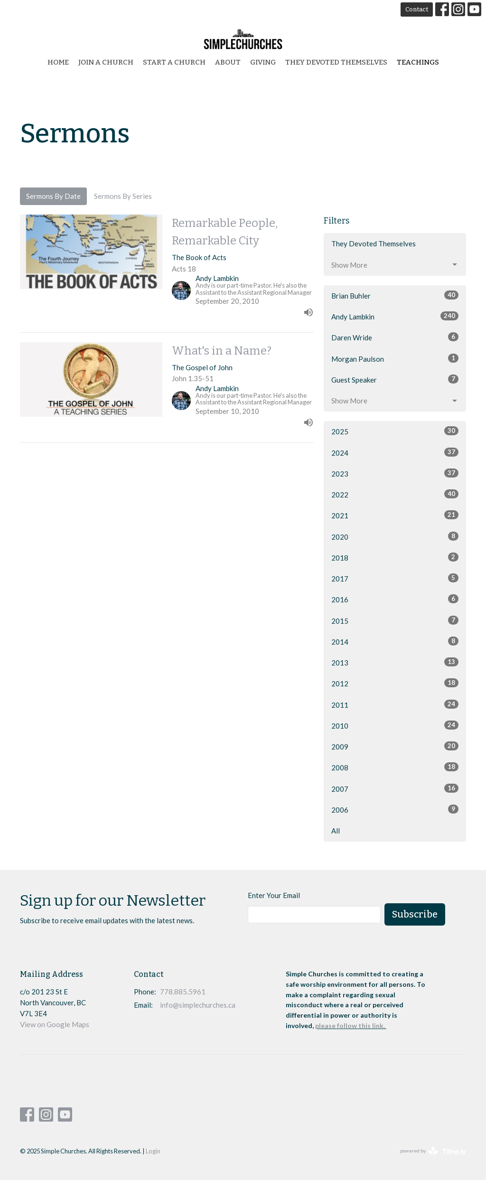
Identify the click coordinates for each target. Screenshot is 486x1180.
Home (58, 62)
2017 (394, 578)
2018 (394, 557)
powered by (433, 1151)
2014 (394, 641)
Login (153, 1151)
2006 (394, 809)
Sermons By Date (53, 196)
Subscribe (415, 914)
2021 (394, 515)
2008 (394, 767)
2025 (394, 431)
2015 (394, 620)
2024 (394, 452)
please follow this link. (350, 1025)
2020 (394, 536)
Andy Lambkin (394, 316)
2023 (394, 473)
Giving (263, 62)
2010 (394, 725)
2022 (394, 494)
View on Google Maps (54, 1024)
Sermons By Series (123, 196)
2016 (394, 599)
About (228, 62)
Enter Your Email (274, 895)
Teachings (418, 62)
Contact (416, 9)
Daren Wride (394, 337)
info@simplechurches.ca (197, 1005)
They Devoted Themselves (336, 62)
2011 (394, 704)
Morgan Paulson (394, 358)
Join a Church (105, 62)
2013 (394, 662)
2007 (394, 788)
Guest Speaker (394, 379)
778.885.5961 (183, 991)
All (335, 830)
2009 (394, 746)
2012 (394, 683)
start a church (174, 62)
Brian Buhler (394, 295)
